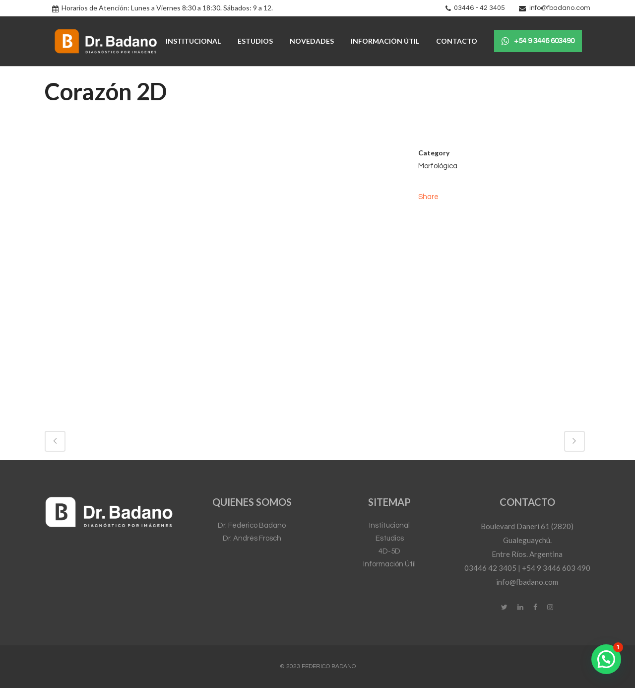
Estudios (390, 538)
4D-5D (389, 551)
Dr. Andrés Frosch (252, 538)
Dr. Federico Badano (252, 525)
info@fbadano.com (559, 7)
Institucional (389, 525)
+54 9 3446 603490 (538, 41)
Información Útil (389, 564)
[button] (606, 659)
